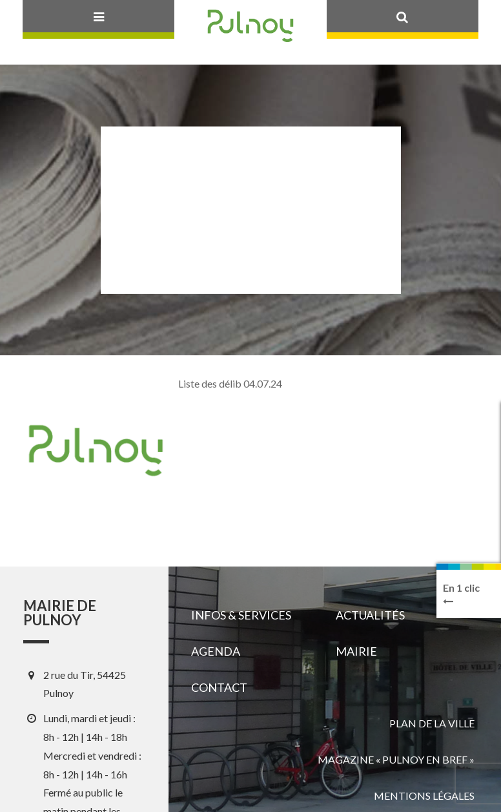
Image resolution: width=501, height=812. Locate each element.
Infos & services (241, 615)
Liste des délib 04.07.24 (230, 383)
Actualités (370, 615)
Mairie (356, 651)
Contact (219, 687)
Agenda (215, 651)
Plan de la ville (432, 723)
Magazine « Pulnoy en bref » (396, 759)
